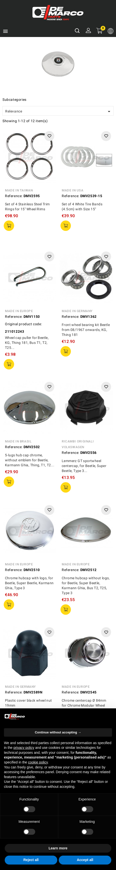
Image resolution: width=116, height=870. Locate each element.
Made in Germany (77, 311)
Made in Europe (19, 311)
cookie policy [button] (38, 762)
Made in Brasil (18, 441)
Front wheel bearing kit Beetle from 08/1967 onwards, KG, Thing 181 (86, 330)
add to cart (9, 225)
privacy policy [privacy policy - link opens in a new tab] (23, 748)
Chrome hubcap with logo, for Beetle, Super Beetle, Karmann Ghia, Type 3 (29, 583)
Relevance (58, 111)
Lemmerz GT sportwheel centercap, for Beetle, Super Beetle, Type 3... (84, 466)
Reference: (14, 196)
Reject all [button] (30, 860)
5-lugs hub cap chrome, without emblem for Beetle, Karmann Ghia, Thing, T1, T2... (29, 460)
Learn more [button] (58, 848)
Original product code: (23, 324)
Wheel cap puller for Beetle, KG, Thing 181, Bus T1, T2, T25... (27, 343)
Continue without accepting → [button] (58, 732)
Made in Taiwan (19, 190)
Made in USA (73, 190)
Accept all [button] (85, 860)
